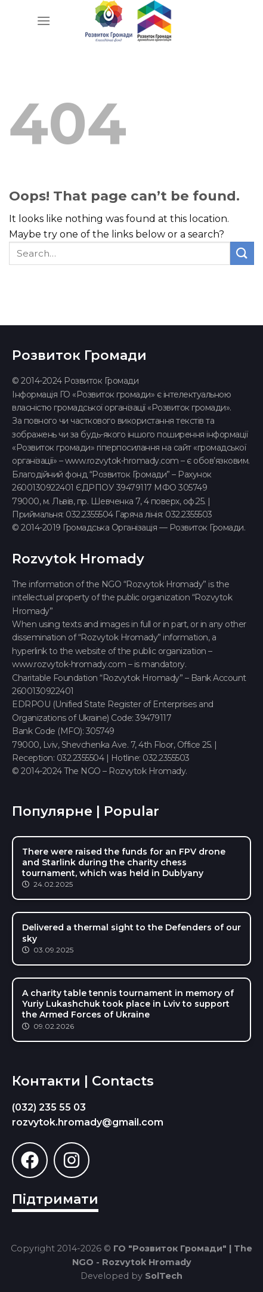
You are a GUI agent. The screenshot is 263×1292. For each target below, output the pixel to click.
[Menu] (43, 20)
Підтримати (55, 1199)
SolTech (163, 1276)
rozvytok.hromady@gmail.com (87, 1122)
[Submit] (242, 253)
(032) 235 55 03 (49, 1107)
